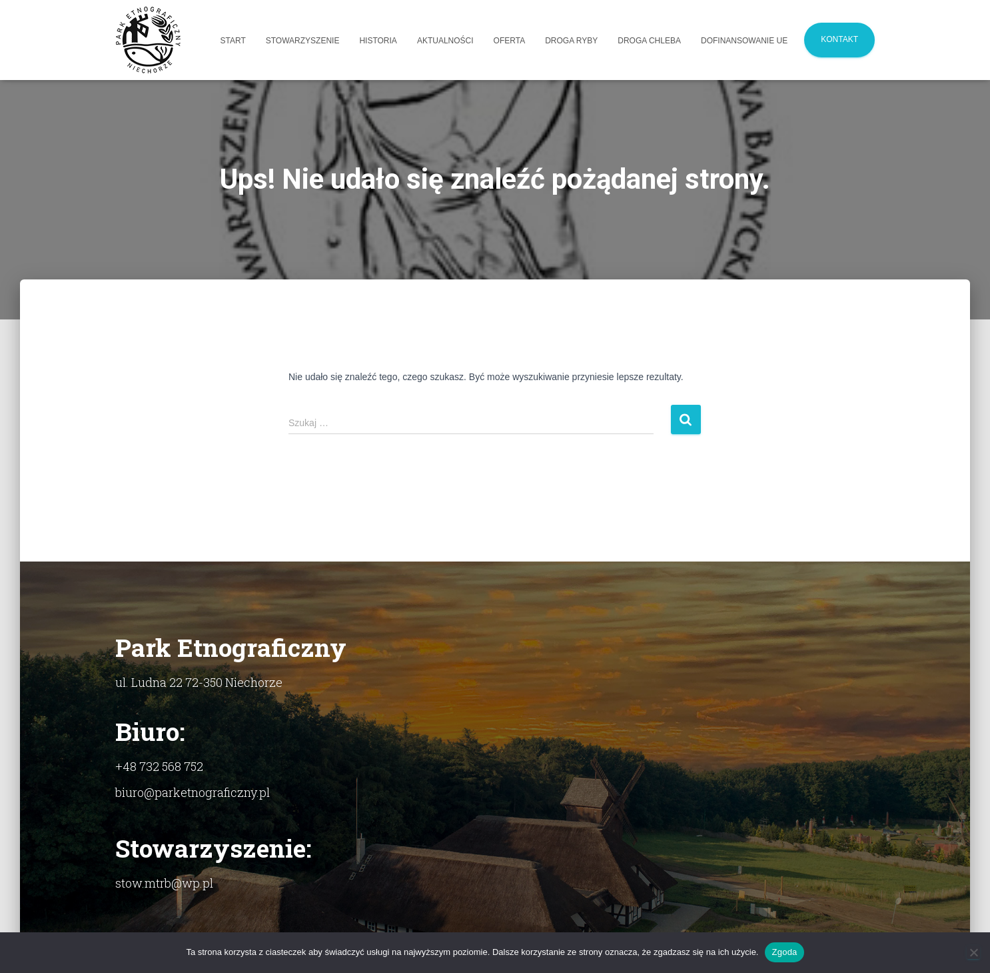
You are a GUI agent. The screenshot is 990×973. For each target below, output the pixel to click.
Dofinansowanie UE (744, 40)
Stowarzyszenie (303, 40)
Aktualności (445, 40)
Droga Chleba (649, 40)
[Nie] (973, 952)
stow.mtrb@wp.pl (164, 883)
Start (233, 40)
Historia (377, 40)
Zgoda (784, 952)
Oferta (510, 40)
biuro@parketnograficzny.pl (192, 792)
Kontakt (839, 39)
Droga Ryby (571, 40)
